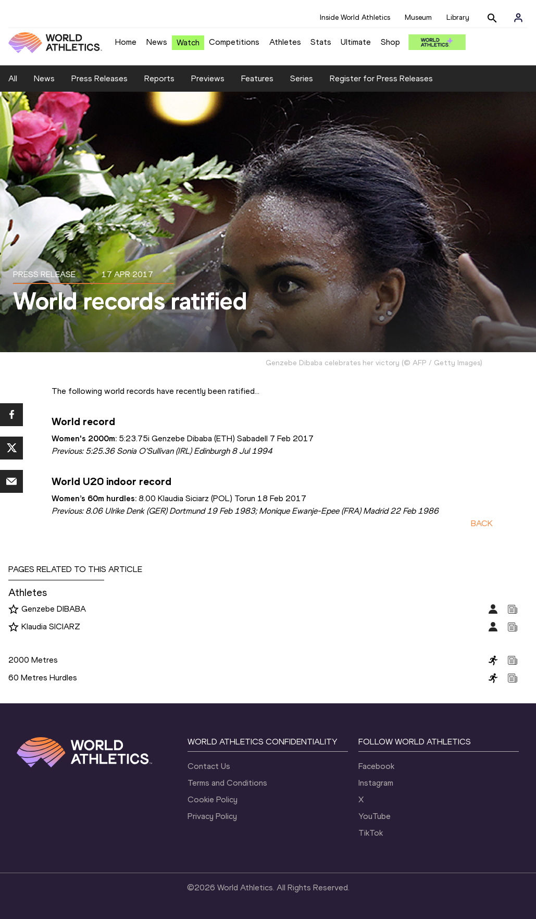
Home (125, 42)
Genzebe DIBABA (53, 609)
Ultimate (356, 42)
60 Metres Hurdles (42, 677)
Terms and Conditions (227, 783)
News (156, 42)
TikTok (370, 833)
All (12, 78)
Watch (188, 42)
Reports (159, 78)
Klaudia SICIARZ (50, 626)
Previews (208, 78)
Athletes (285, 42)
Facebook (376, 766)
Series (301, 78)
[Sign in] (518, 17)
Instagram (375, 783)
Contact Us (209, 766)
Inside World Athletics (355, 17)
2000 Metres (33, 660)
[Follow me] (13, 609)
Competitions (234, 42)
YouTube (374, 816)
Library (457, 17)
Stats (320, 42)
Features (257, 78)
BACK (482, 523)
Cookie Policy (213, 799)
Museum (418, 17)
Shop (390, 42)
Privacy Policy (212, 816)
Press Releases (99, 78)
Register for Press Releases (381, 78)
